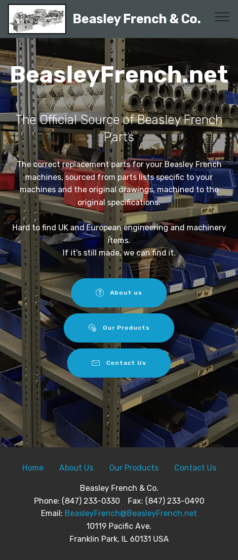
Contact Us (119, 363)
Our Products (119, 328)
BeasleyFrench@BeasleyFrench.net (131, 513)
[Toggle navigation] (222, 16)
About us (119, 293)
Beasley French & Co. (137, 19)
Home (32, 468)
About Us (76, 468)
